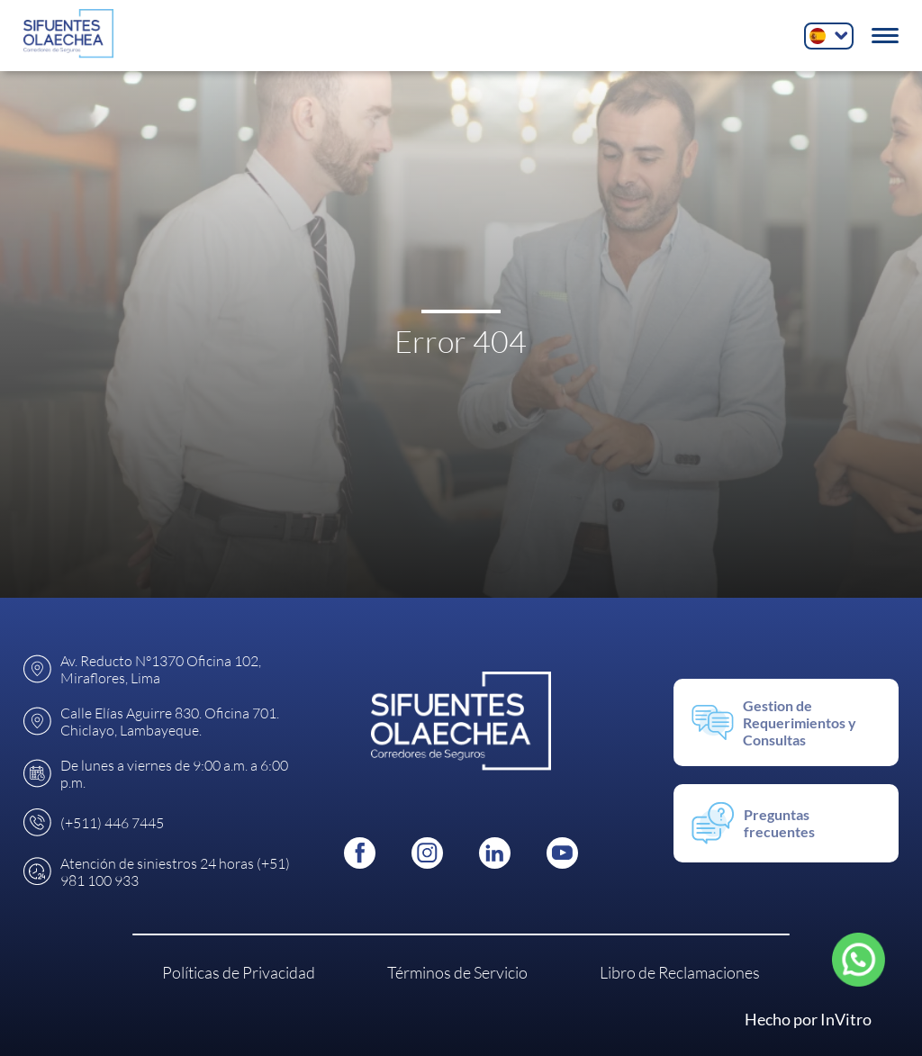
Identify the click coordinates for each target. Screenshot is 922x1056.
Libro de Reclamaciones (680, 972)
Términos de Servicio (457, 972)
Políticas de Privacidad (238, 972)
